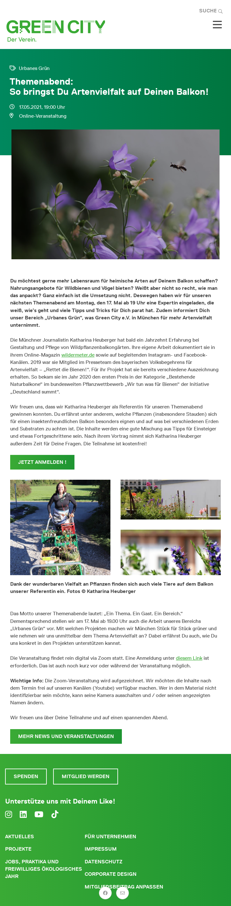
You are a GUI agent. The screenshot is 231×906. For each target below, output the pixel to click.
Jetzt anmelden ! (42, 462)
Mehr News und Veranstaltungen (66, 736)
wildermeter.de (77, 355)
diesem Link (189, 658)
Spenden (26, 776)
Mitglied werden (85, 776)
